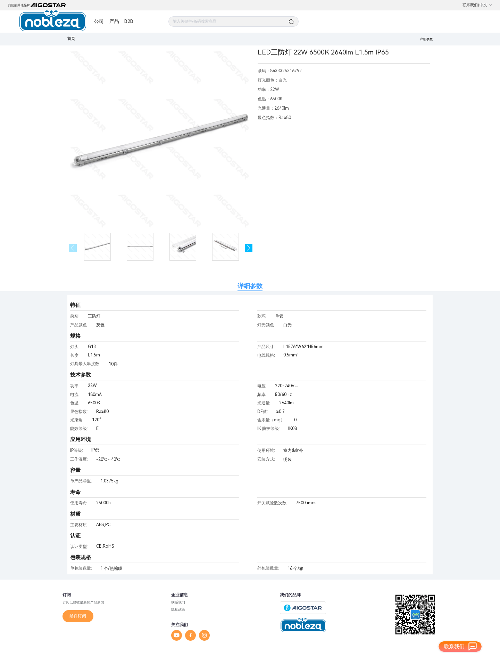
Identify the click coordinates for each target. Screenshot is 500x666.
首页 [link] (71, 38)
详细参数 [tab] (250, 285)
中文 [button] (486, 5)
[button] (249, 248)
